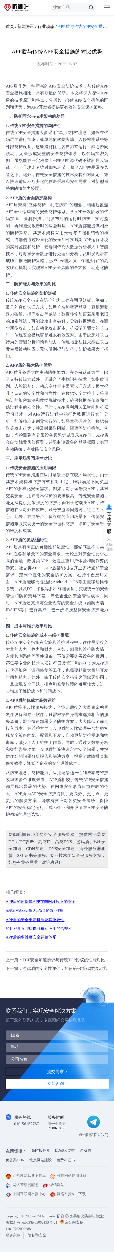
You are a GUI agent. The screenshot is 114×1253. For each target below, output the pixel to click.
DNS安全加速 (61, 848)
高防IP (44, 841)
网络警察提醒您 (22, 1185)
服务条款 (13, 1236)
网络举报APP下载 (68, 1195)
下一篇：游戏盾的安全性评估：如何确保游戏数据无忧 (56, 969)
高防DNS (63, 841)
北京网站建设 (40, 1161)
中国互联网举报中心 (26, 1195)
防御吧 (15, 834)
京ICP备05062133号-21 (40, 1223)
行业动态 (46, 26)
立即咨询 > (57, 1084)
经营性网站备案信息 (26, 1176)
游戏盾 (82, 841)
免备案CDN (15, 1161)
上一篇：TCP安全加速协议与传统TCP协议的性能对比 (55, 960)
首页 (10, 26)
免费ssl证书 (65, 1161)
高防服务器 (40, 1151)
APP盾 (16, 198)
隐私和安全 (37, 1236)
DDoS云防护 (65, 1151)
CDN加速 (35, 848)
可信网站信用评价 (68, 1176)
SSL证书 (25, 855)
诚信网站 (53, 1185)
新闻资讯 (25, 26)
